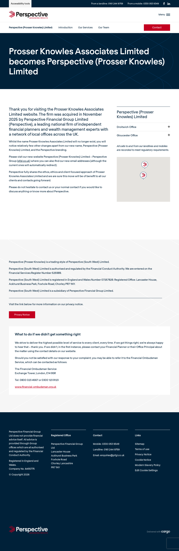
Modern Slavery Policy (147, 465)
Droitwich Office (143, 127)
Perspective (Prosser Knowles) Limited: (31, 27)
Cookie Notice (143, 459)
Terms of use (142, 449)
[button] (144, 165)
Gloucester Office (143, 135)
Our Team (103, 27)
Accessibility (20, 3)
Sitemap (139, 443)
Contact (157, 27)
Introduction (65, 27)
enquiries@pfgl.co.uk (112, 455)
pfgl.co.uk (24, 160)
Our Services (85, 27)
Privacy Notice (143, 454)
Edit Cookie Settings (146, 470)
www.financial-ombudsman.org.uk (35, 386)
